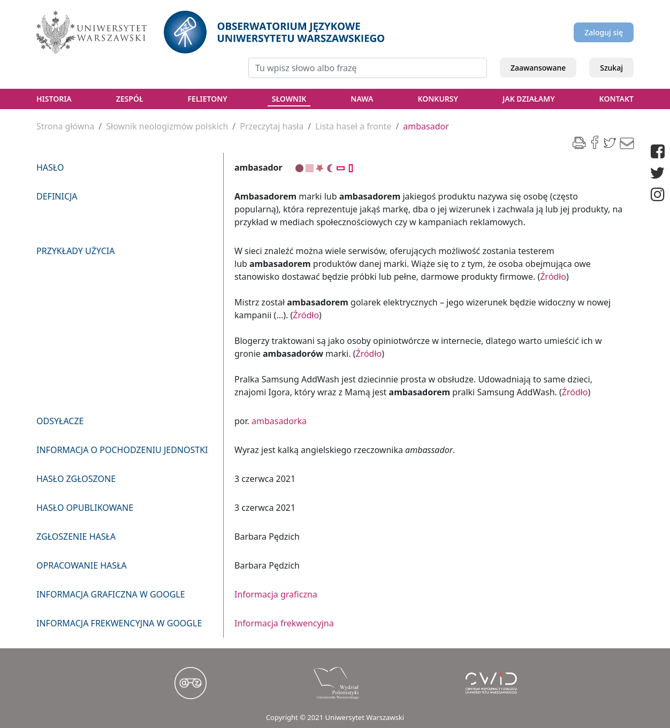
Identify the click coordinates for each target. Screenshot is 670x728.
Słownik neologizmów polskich (167, 126)
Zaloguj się (603, 32)
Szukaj (611, 68)
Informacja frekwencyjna (284, 623)
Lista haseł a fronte (353, 126)
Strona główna (65, 126)
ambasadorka (279, 421)
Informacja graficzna (275, 594)
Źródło (553, 276)
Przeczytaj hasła (271, 126)
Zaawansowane (538, 68)
